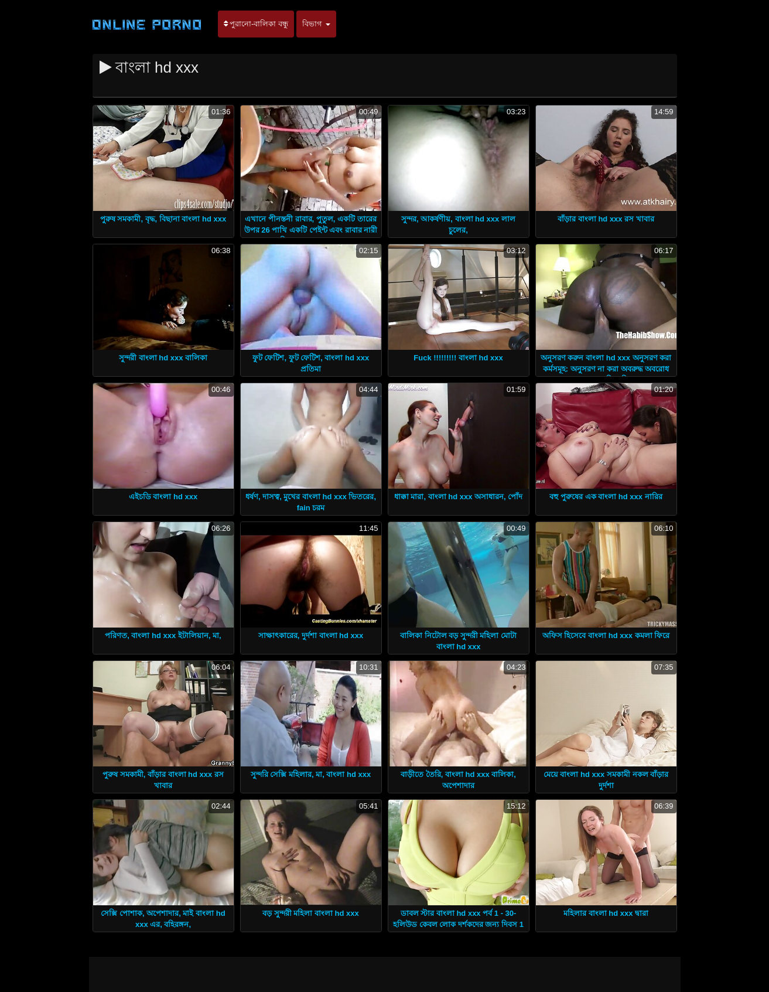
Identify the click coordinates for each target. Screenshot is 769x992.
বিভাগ (316, 23)
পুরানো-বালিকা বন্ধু (256, 23)
